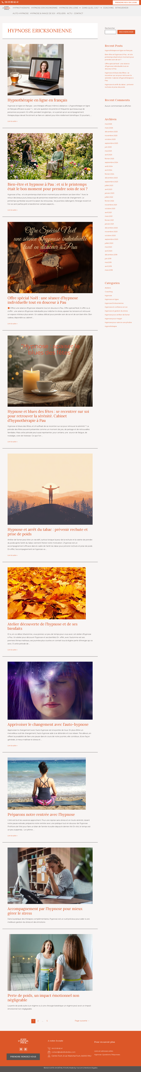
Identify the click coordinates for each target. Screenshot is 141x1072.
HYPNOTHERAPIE (21, 8)
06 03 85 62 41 (11, 2)
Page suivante (81, 1021)
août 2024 (109, 166)
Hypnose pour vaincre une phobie (119, 322)
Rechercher (110, 28)
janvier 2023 (110, 193)
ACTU (69, 13)
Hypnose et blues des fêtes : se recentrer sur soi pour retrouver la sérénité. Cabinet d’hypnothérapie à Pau (48, 416)
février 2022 (110, 201)
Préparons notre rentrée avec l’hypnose (41, 814)
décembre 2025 (111, 132)
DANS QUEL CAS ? (92, 8)
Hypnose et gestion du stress (117, 311)
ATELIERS (61, 13)
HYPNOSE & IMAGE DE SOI (42, 13)
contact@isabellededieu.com (64, 1052)
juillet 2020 (109, 243)
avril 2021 (109, 212)
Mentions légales (90, 1068)
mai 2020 (109, 247)
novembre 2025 (111, 136)
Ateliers (108, 288)
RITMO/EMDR (121, 8)
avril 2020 (109, 251)
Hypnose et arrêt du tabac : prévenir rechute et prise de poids (48, 531)
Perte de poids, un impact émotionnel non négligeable (43, 997)
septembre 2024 (112, 162)
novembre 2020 (112, 232)
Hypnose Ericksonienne (115, 303)
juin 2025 (108, 147)
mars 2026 (109, 128)
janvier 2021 (110, 224)
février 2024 (110, 174)
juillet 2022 (109, 197)
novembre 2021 (111, 205)
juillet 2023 (109, 185)
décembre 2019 (111, 255)
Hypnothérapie (111, 326)
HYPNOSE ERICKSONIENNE (44, 8)
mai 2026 (109, 124)
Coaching (109, 292)
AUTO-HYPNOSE (21, 13)
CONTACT (78, 13)
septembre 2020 (112, 239)
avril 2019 (109, 266)
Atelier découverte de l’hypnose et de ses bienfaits (42, 626)
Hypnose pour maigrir (114, 319)
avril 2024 (109, 170)
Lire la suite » (13, 121)
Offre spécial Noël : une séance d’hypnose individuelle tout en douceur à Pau (43, 300)
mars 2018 (109, 270)
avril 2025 (109, 155)
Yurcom (79, 1068)
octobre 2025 (110, 139)
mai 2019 (109, 262)
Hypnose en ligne (112, 299)
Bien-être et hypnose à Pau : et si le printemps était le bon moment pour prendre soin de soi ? (47, 186)
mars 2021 (109, 216)
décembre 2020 (112, 228)
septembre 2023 (112, 182)
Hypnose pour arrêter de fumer (118, 315)
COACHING (108, 8)
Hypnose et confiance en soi (117, 307)
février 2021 (110, 220)
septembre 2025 (112, 143)
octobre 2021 (110, 208)
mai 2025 (109, 151)
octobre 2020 (110, 235)
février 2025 (110, 159)
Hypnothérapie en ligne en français (37, 100)
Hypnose (109, 296)
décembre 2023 (111, 178)
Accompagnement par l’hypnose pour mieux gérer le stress (45, 911)
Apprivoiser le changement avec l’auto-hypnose (48, 724)
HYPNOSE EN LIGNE (70, 8)
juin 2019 (108, 259)
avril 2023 (109, 189)
